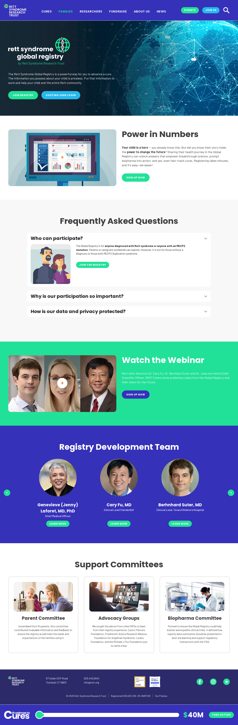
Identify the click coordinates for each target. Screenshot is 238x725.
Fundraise (118, 11)
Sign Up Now (135, 177)
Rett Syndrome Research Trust (90, 695)
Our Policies (161, 695)
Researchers (91, 11)
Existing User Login (61, 95)
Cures (46, 11)
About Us (142, 11)
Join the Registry (92, 265)
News (161, 11)
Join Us (210, 10)
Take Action (221, 714)
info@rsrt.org (91, 682)
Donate (190, 10)
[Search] (226, 10)
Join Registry (23, 95)
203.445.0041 (91, 678)
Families (66, 11)
